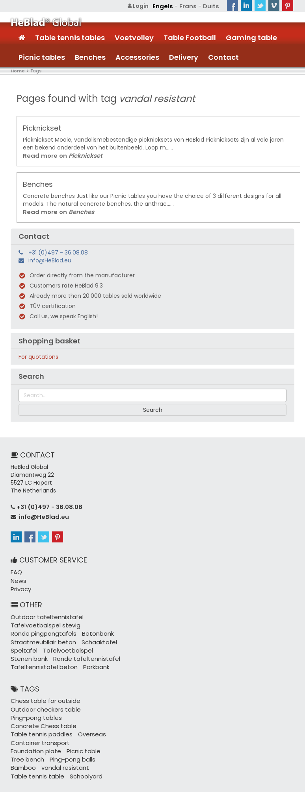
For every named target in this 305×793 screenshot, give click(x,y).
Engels (165, 6)
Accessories (137, 57)
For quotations (38, 356)
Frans (189, 6)
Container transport (38, 722)
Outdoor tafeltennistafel (44, 610)
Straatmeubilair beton (41, 634)
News (18, 575)
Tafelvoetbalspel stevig (43, 618)
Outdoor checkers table (43, 699)
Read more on (59, 155)
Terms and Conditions (265, 781)
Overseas (86, 714)
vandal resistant (33, 746)
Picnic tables (42, 57)
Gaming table (251, 37)
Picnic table (27, 730)
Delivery (183, 57)
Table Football (190, 37)
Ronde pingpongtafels (41, 626)
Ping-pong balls (32, 738)
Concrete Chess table (93, 706)
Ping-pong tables (34, 706)
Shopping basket (49, 339)
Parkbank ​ (91, 657)
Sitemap (223, 777)
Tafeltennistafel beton (42, 657)
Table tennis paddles (39, 714)
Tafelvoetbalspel (64, 641)
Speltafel (23, 641)
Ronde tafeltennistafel (82, 649)
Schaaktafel (93, 634)
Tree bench (64, 730)
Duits (211, 6)
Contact (223, 57)
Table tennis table (85, 746)
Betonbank (91, 626)
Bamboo (70, 738)
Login (142, 6)
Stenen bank (28, 649)
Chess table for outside (43, 691)
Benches (90, 57)
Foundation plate (94, 722)
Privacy (20, 582)
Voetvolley (134, 37)
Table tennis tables (70, 37)
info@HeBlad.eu (49, 259)
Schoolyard (26, 754)
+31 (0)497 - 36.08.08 (58, 251)
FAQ (16, 567)
